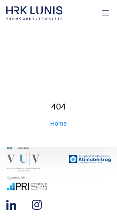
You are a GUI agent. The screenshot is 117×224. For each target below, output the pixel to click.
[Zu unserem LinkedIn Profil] (11, 204)
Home (58, 123)
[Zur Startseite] (34, 13)
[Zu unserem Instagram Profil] (37, 204)
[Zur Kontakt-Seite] (84, 13)
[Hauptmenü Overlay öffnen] (105, 12)
